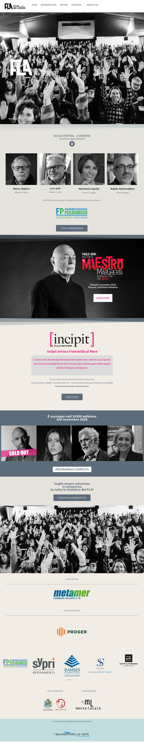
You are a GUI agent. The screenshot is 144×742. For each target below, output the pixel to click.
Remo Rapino (21, 188)
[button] (3, 443)
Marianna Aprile (89, 188)
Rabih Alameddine (123, 188)
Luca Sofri (55, 188)
